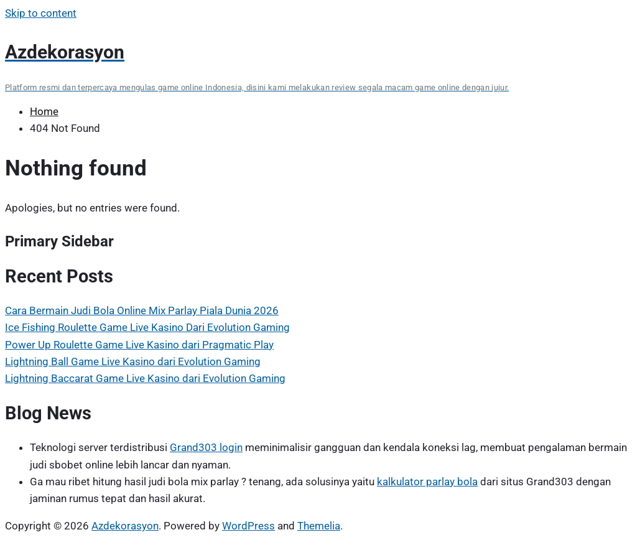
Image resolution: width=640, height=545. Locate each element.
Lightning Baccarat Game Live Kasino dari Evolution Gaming (145, 378)
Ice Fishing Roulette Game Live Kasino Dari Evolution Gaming (147, 327)
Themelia (318, 525)
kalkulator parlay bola (427, 481)
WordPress (248, 525)
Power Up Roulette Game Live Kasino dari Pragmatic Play (139, 344)
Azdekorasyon (125, 525)
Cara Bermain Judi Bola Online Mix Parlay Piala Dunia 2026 (142, 310)
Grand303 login (206, 447)
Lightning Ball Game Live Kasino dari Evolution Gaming (133, 361)
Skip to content (41, 13)
